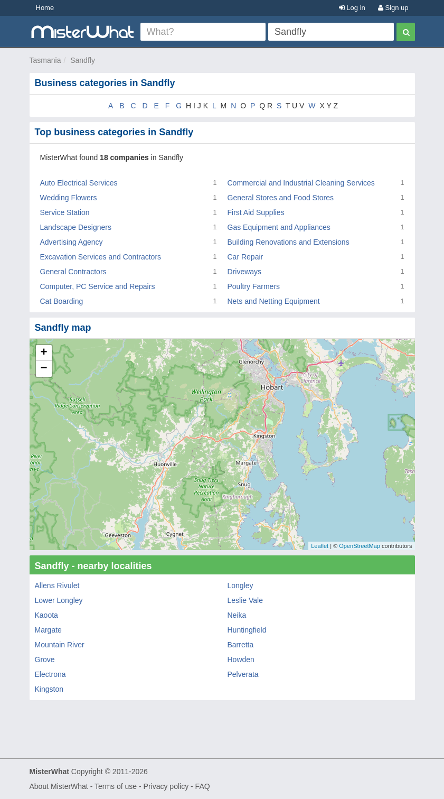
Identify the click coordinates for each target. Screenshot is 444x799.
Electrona (50, 674)
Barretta (241, 644)
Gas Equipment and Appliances (279, 227)
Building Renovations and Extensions (288, 242)
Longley (240, 585)
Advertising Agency (71, 242)
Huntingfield (247, 630)
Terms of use (116, 786)
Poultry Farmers (254, 286)
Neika (237, 615)
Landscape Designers (75, 227)
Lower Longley (59, 600)
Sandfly (82, 60)
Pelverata (243, 674)
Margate (48, 630)
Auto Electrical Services (79, 183)
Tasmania (45, 60)
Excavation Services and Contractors (101, 257)
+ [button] (43, 353)
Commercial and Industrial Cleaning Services (301, 183)
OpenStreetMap (359, 546)
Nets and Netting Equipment (274, 301)
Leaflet (319, 546)
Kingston (49, 689)
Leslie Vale (245, 600)
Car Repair (245, 257)
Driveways (245, 271)
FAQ (202, 786)
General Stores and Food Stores (281, 197)
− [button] (43, 369)
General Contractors (73, 271)
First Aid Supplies (256, 212)
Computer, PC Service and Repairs (97, 286)
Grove (45, 659)
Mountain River (59, 644)
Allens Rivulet (57, 585)
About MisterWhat (59, 786)
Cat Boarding (61, 301)
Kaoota (46, 615)
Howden (241, 659)
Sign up (393, 8)
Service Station (65, 212)
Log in (352, 8)
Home (45, 8)
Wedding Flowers (68, 197)
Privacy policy (166, 786)
